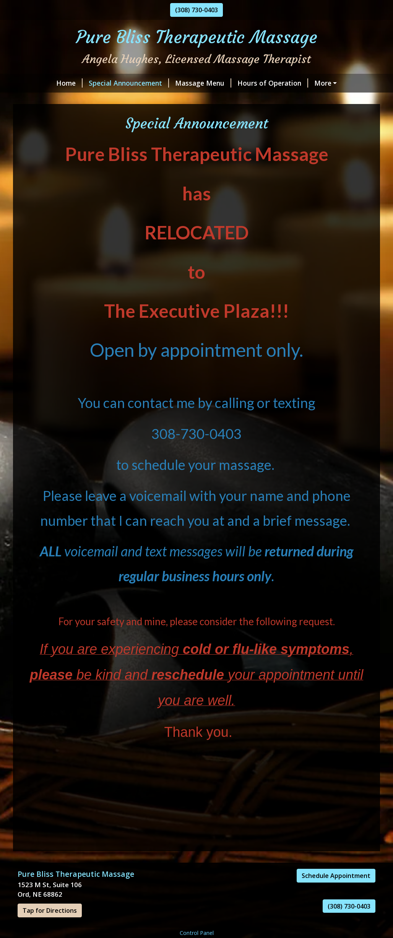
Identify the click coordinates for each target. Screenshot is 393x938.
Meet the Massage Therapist (74, 99)
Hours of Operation (240, 83)
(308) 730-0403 (196, 10)
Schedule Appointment (336, 892)
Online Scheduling (314, 83)
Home (37, 83)
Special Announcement (96, 83)
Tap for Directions (50, 926)
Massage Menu (171, 83)
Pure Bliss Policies (163, 99)
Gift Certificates (228, 99)
